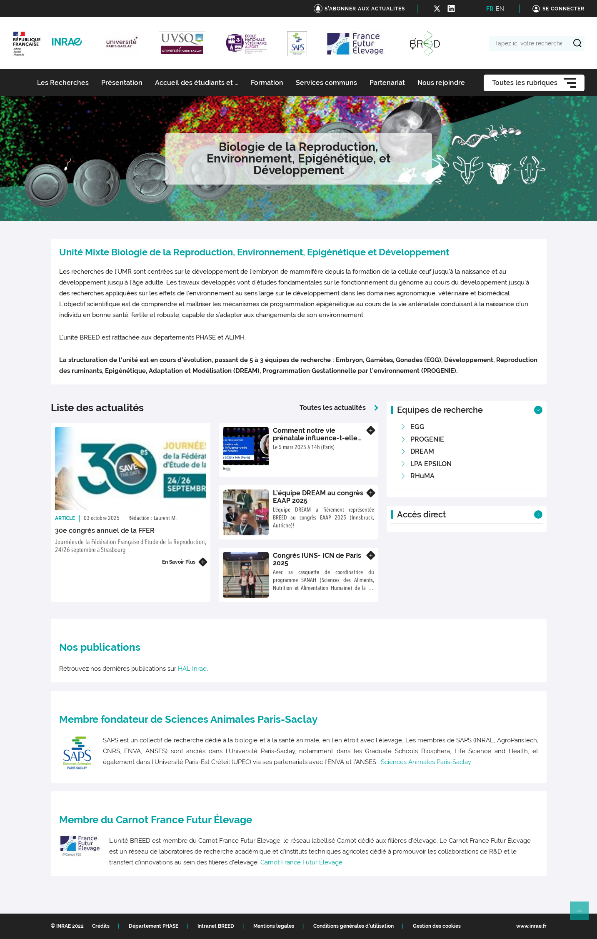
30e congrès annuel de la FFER (105, 530)
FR (489, 8)
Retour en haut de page (583, 914)
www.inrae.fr (531, 926)
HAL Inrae (192, 668)
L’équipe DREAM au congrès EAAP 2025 (318, 496)
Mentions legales (273, 926)
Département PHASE (153, 926)
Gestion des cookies (437, 926)
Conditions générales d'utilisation (353, 926)
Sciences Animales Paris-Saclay (426, 762)
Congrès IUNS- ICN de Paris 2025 (317, 559)
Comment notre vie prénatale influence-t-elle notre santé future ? (315, 438)
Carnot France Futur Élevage (301, 862)
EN (500, 8)
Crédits (101, 926)
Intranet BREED (215, 926)
